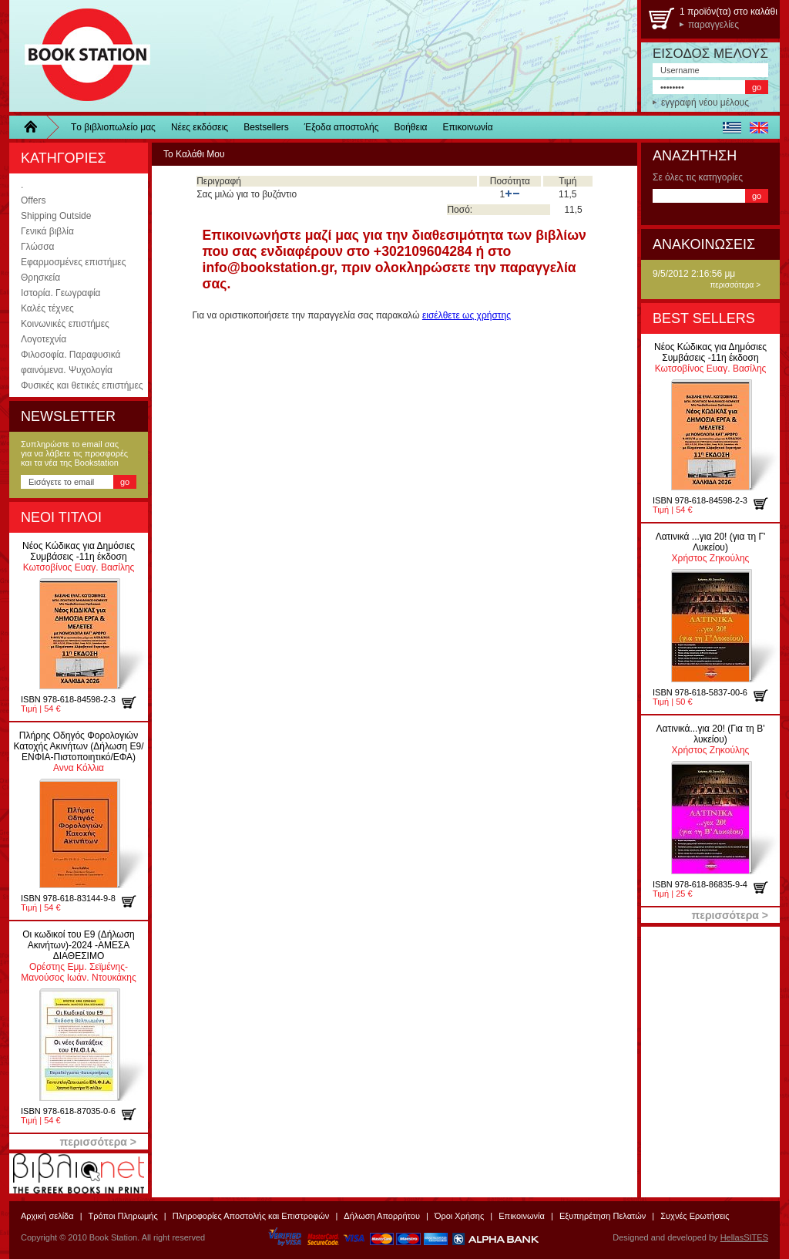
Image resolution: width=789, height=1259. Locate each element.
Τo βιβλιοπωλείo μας (113, 127)
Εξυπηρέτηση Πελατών (602, 1215)
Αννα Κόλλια (78, 751)
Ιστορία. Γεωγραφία (61, 293)
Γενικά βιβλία (47, 231)
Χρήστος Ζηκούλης (711, 547)
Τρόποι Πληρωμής (123, 1215)
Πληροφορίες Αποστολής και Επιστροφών (251, 1215)
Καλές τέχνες (47, 308)
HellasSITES (744, 1237)
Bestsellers (266, 127)
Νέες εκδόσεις (199, 127)
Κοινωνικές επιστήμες (65, 323)
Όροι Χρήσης (459, 1215)
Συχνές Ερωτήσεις (694, 1215)
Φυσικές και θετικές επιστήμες (82, 385)
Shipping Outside (56, 215)
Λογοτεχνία (43, 339)
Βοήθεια (411, 127)
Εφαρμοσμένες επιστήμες (73, 262)
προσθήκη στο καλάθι (134, 702)
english (758, 127)
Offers (33, 200)
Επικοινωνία (468, 127)
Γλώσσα (38, 246)
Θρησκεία (40, 277)
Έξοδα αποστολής (341, 127)
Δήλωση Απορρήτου (382, 1215)
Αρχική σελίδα (47, 1215)
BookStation (80, 56)
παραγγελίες (713, 24)
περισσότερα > (735, 285)
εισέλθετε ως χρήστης (466, 315)
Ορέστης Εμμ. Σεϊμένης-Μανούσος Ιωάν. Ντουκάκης (78, 956)
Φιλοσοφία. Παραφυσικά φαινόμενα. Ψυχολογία (70, 362)
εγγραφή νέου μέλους (705, 102)
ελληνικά (731, 127)
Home (36, 127)
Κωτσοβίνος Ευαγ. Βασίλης (78, 556)
